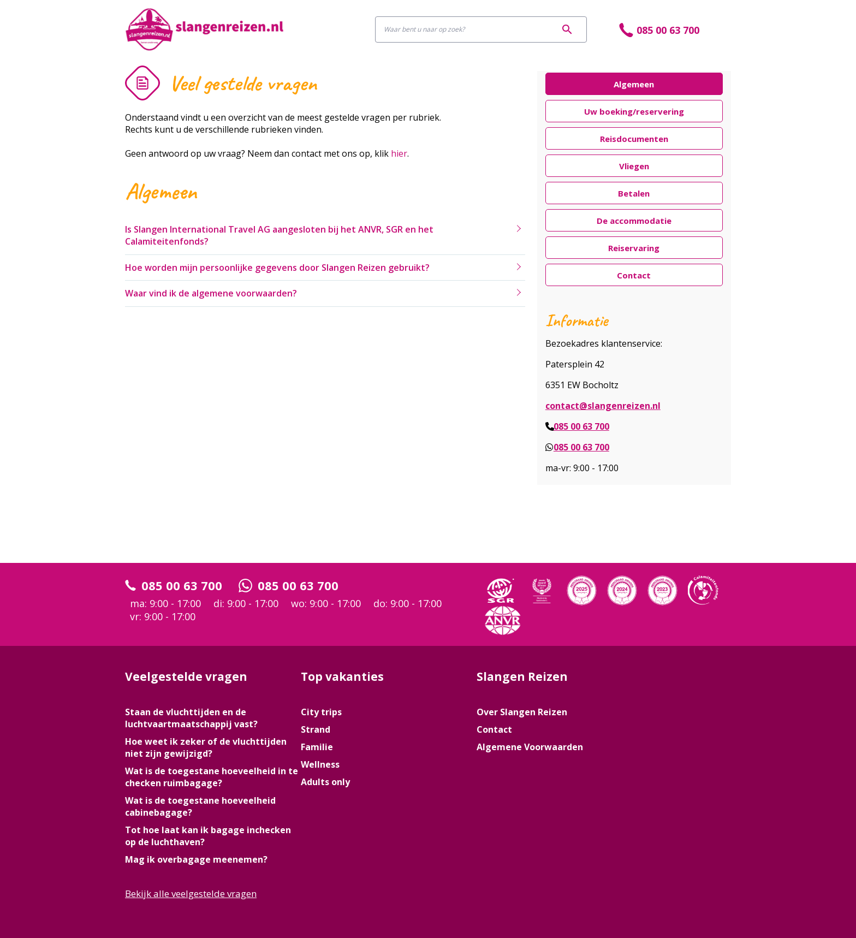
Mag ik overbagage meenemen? (196, 859)
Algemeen (634, 84)
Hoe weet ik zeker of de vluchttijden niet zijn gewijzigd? (206, 747)
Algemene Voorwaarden (530, 747)
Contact (634, 275)
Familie (317, 747)
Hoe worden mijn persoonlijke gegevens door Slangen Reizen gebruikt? (277, 268)
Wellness (320, 764)
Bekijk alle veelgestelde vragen (191, 893)
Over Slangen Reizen (522, 712)
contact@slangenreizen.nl (603, 406)
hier (399, 153)
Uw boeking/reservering (634, 112)
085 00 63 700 (581, 426)
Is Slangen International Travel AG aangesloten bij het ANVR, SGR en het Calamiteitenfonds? (279, 235)
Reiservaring (633, 248)
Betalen (634, 193)
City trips (321, 712)
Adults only (325, 782)
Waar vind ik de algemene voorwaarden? (211, 293)
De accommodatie (634, 221)
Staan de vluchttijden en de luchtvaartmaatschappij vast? (191, 718)
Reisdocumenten (634, 139)
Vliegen (634, 166)
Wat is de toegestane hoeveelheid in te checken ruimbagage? (211, 777)
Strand (315, 729)
